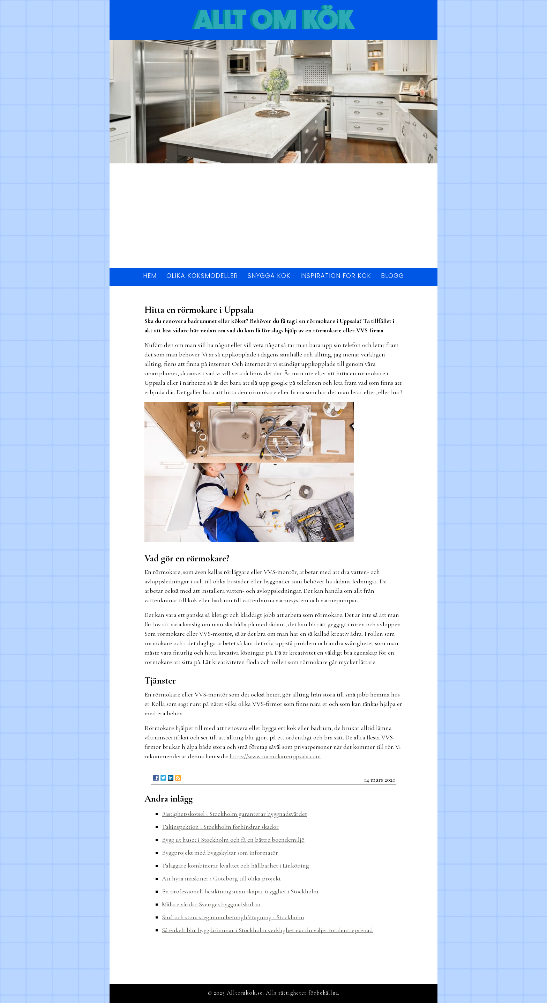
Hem (150, 275)
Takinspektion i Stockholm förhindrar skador (220, 827)
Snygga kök (269, 275)
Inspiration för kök (335, 275)
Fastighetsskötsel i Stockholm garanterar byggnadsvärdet (234, 814)
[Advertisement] (273, 216)
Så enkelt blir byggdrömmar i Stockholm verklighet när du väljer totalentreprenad (267, 930)
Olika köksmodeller (202, 275)
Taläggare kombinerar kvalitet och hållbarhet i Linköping (235, 865)
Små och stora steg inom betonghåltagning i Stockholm (233, 917)
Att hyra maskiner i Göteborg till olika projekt (221, 878)
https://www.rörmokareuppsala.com (275, 756)
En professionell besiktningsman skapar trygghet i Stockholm (240, 891)
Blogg (392, 275)
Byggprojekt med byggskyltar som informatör (220, 852)
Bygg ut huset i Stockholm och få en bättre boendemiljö (233, 839)
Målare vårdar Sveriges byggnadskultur (211, 904)
